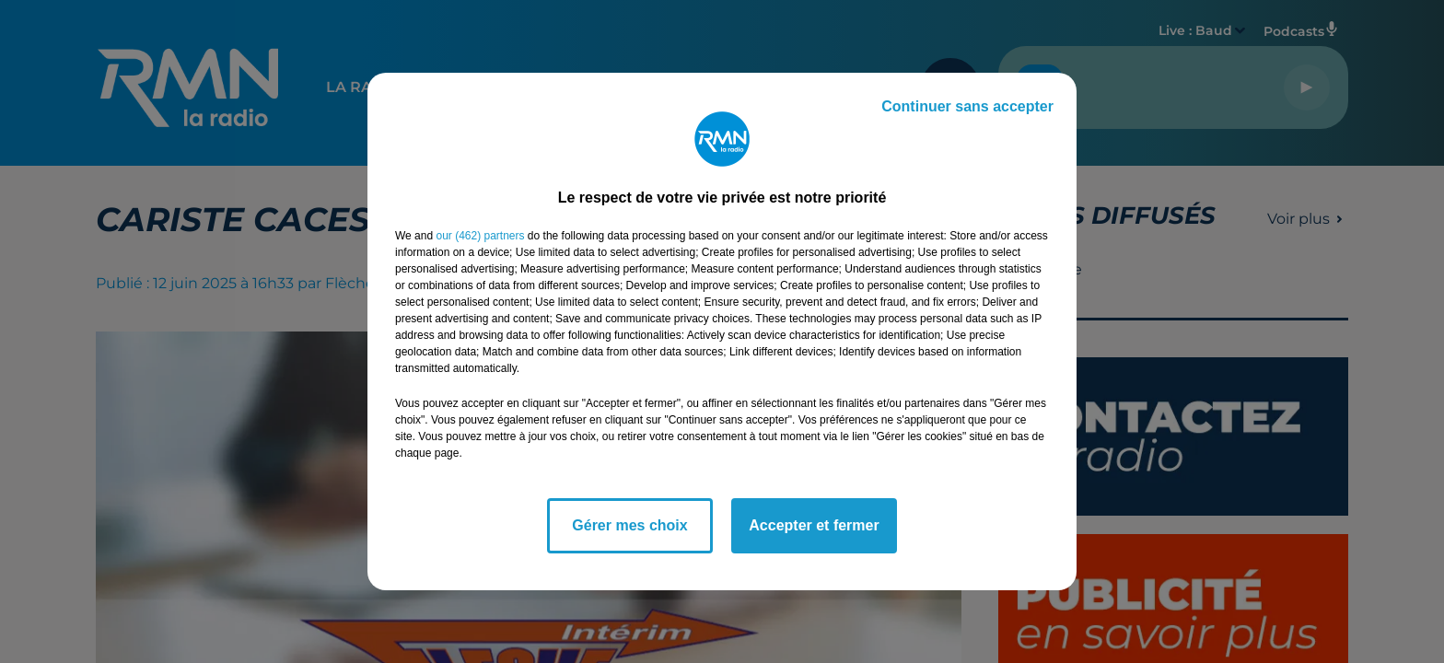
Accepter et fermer (814, 525)
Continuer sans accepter (967, 106)
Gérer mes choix (629, 525)
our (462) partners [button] (480, 235)
